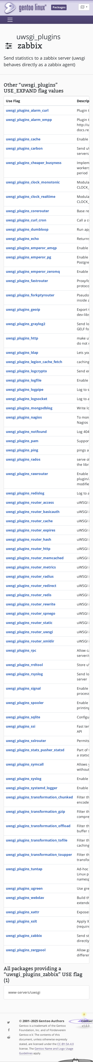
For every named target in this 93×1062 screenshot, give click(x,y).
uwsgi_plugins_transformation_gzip (35, 811)
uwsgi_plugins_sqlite (23, 717)
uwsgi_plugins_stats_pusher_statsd (35, 750)
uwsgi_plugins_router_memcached (35, 558)
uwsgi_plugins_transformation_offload (38, 826)
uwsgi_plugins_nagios (24, 417)
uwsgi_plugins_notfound (26, 431)
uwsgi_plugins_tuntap (24, 869)
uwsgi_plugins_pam (22, 441)
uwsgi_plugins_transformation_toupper (39, 854)
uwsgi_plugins (38, 36)
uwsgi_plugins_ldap (22, 352)
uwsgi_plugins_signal (23, 688)
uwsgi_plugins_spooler (25, 702)
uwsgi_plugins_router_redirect (31, 585)
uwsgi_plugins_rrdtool (24, 664)
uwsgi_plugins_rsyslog (24, 674)
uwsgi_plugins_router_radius (30, 576)
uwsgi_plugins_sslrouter (26, 740)
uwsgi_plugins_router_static (29, 622)
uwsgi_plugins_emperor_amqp (31, 248)
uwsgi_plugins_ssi (20, 726)
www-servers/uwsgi (24, 992)
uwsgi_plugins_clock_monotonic (33, 182)
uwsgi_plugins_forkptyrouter (30, 295)
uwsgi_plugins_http (22, 338)
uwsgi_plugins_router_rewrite (30, 604)
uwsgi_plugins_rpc (21, 650)
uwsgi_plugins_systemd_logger (31, 788)
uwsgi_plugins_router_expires (30, 530)
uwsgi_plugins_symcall (25, 764)
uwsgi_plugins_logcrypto (26, 371)
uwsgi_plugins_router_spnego (30, 613)
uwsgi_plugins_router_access (30, 502)
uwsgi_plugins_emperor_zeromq (33, 271)
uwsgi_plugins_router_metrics (31, 567)
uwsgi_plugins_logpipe (24, 389)
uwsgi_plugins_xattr (22, 912)
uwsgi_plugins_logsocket (26, 398)
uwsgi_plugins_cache (23, 139)
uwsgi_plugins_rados (23, 459)
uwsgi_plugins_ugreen (24, 888)
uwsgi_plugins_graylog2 (25, 323)
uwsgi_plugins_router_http (28, 548)
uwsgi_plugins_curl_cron (26, 220)
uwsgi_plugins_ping (22, 450)
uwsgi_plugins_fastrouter (27, 280)
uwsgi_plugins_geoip (23, 309)
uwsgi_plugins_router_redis (28, 595)
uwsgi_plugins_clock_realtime (30, 196)
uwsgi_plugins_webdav (25, 897)
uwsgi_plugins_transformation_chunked (39, 797)
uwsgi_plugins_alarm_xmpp (29, 119)
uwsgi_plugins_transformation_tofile (36, 840)
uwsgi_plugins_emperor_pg (28, 257)
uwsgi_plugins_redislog (25, 493)
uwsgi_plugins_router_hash (28, 539)
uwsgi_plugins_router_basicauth (32, 511)
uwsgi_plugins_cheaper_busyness (33, 162)
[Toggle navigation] (10, 20)
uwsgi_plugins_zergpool (26, 950)
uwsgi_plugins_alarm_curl (27, 110)
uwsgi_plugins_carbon (24, 148)
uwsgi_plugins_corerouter (27, 211)
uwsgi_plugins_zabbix (24, 935)
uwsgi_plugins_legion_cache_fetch (34, 361)
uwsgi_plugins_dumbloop (27, 229)
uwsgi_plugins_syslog (23, 778)
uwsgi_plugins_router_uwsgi (29, 632)
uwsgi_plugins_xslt (21, 921)
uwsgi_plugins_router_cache (29, 521)
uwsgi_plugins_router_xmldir (30, 641)
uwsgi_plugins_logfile (23, 380)
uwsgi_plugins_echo (22, 238)
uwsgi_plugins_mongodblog (29, 408)
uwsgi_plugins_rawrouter (27, 473)
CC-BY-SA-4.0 (65, 1044)
